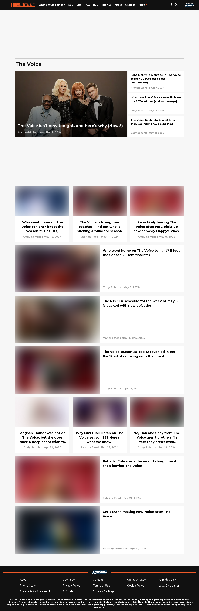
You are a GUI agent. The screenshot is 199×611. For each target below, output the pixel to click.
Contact (98, 579)
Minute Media (24, 599)
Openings (69, 579)
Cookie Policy (135, 585)
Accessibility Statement (35, 591)
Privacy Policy (71, 585)
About (23, 579)
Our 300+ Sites (136, 579)
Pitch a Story (28, 585)
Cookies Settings (104, 591)
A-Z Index (69, 591)
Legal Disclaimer (169, 585)
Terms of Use (101, 585)
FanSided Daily (168, 579)
